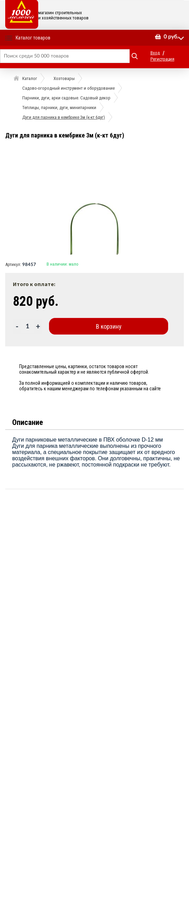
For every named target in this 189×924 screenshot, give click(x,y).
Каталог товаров (33, 38)
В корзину (109, 326)
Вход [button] (155, 52)
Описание (27, 422)
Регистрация (162, 59)
